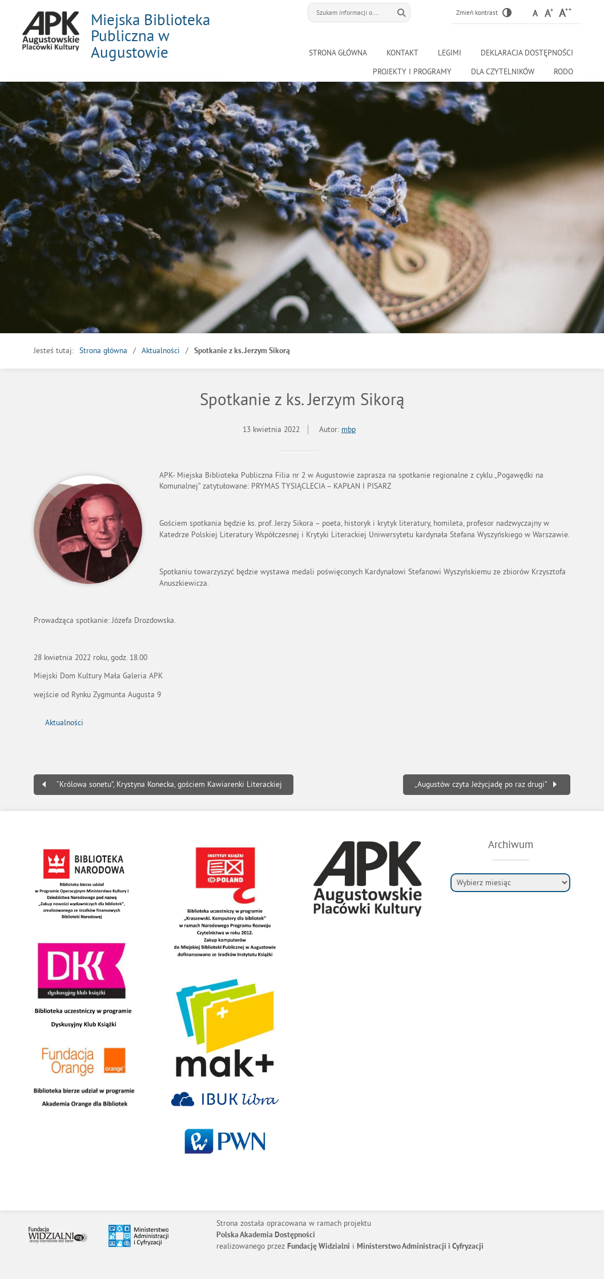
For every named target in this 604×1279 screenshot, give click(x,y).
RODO (563, 72)
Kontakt (402, 53)
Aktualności (161, 350)
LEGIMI (449, 53)
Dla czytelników (502, 72)
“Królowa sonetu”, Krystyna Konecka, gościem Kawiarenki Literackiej (169, 784)
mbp (348, 429)
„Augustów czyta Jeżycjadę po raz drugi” (480, 784)
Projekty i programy (412, 72)
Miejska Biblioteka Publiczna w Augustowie (150, 36)
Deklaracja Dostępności (527, 53)
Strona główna (338, 53)
